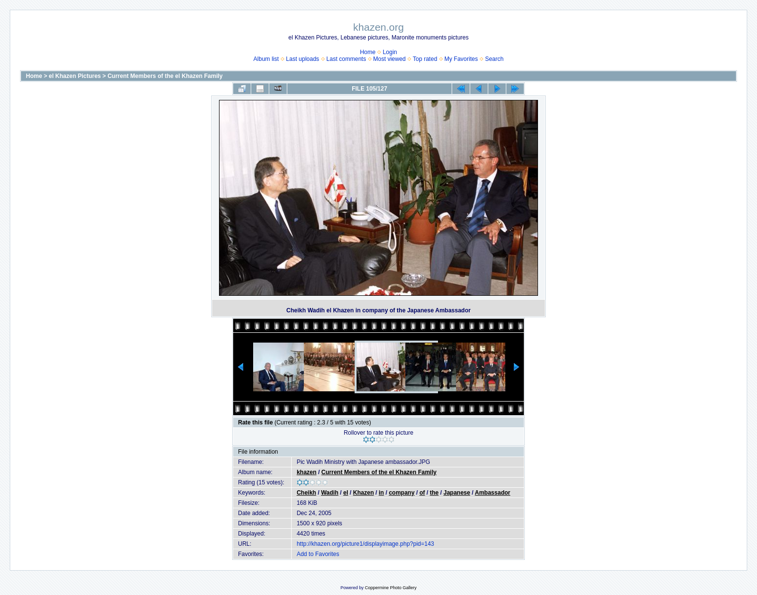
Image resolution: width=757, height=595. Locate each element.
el (345, 492)
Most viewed (389, 59)
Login (390, 52)
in (381, 492)
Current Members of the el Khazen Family (164, 76)
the (434, 492)
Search (494, 59)
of (422, 492)
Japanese (456, 492)
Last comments (346, 59)
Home (368, 52)
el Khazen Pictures (75, 76)
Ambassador (493, 492)
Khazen (363, 492)
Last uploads (302, 59)
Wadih (330, 492)
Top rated (425, 59)
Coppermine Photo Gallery (391, 587)
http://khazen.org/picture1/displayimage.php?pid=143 (365, 543)
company (402, 492)
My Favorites (461, 59)
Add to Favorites (318, 554)
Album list (266, 59)
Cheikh (306, 492)
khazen (307, 472)
